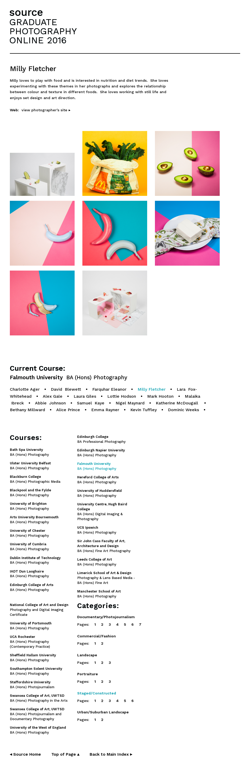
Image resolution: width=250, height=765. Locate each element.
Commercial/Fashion (96, 636)
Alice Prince (68, 409)
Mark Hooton (160, 396)
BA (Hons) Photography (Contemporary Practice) (30, 642)
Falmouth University (68, 378)
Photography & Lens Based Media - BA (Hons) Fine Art (106, 578)
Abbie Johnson (50, 403)
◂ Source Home (25, 754)
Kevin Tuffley (143, 409)
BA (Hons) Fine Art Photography (104, 546)
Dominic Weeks (183, 409)
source (26, 12)
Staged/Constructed (96, 693)
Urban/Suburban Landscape (103, 712)
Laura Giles (85, 396)
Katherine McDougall (177, 403)
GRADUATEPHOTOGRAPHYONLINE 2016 (43, 31)
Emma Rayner (105, 409)
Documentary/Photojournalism (106, 617)
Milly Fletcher (152, 389)
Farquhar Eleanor (109, 389)
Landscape (87, 655)
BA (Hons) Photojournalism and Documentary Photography (37, 714)
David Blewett (66, 389)
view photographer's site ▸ (46, 110)
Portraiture (87, 674)
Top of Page (65, 754)
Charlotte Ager (25, 389)
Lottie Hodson (121, 396)
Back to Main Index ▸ (111, 754)
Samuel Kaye (90, 403)
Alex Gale (52, 396)
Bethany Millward (27, 409)
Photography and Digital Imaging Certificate (39, 610)
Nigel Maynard (130, 403)
